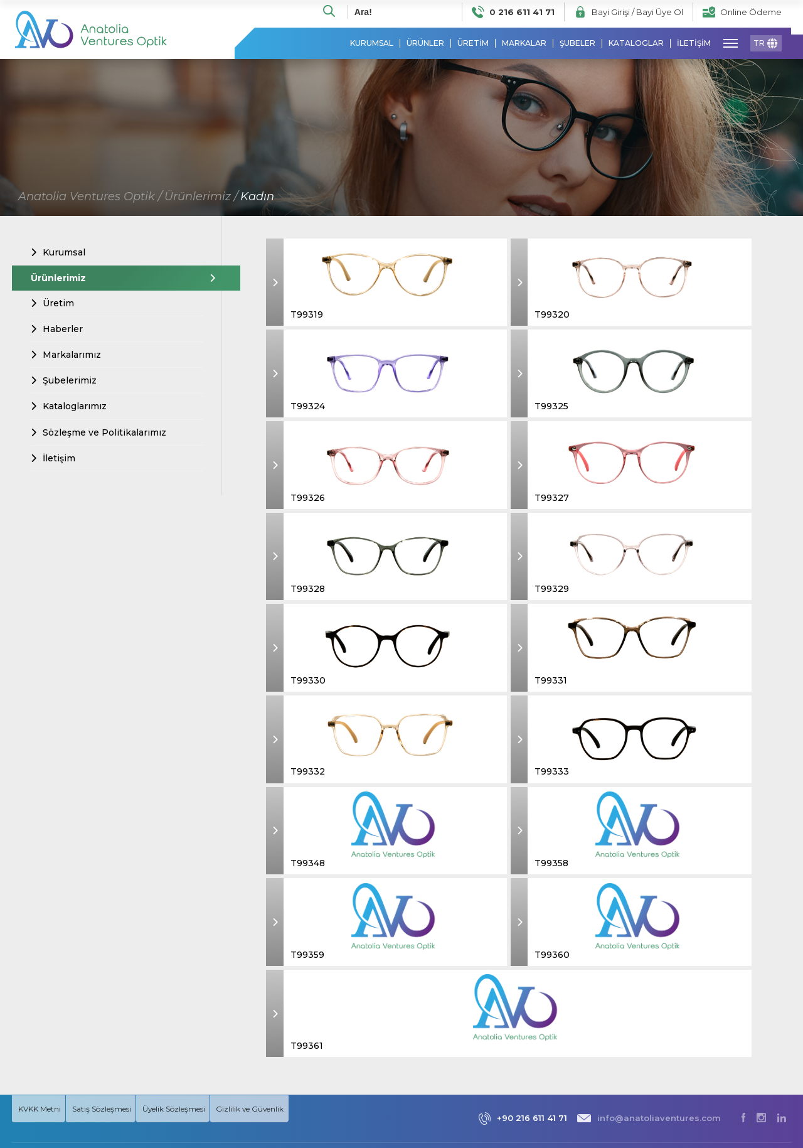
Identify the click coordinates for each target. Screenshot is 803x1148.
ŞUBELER (577, 44)
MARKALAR (524, 44)
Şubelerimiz (64, 381)
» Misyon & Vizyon (659, 996)
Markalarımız (66, 355)
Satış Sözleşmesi (109, 874)
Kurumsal (58, 253)
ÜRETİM (473, 44)
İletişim (53, 458)
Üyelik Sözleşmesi (189, 874)
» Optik (727, 1079)
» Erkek (727, 969)
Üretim (52, 303)
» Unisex (729, 1038)
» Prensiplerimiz (656, 982)
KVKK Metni (40, 874)
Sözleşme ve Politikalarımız (98, 433)
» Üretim (642, 1010)
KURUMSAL (371, 44)
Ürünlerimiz (117, 278)
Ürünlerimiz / (201, 197)
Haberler (57, 329)
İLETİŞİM (694, 44)
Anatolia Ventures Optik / (90, 197)
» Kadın (727, 982)
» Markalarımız (653, 1024)
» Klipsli (727, 1093)
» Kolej (726, 1010)
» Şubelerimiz (652, 1038)
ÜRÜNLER (425, 44)
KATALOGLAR (636, 44)
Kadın (257, 197)
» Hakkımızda (651, 969)
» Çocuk (729, 996)
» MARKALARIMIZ (747, 1065)
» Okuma (731, 1024)
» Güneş (729, 1051)
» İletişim (642, 1051)
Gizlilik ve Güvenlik (268, 874)
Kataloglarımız (69, 407)
